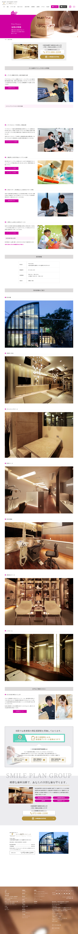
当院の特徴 (27, 6)
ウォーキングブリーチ (25, 912)
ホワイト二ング (24, 894)
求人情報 (6, 907)
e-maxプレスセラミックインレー (39, 894)
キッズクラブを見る (11, 233)
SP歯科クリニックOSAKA (57, 919)
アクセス (43, 6)
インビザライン (24, 898)
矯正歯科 (23, 896)
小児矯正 (23, 914)
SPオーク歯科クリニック (57, 915)
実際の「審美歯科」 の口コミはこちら (37, 759)
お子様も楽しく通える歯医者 (10, 903)
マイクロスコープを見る (11, 141)
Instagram (57, 925)
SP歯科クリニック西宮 (56, 916)
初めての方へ (20, 6)
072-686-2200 (52, 51)
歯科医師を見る (11, 200)
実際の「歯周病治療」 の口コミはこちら (56, 759)
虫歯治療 (23, 911)
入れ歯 (23, 907)
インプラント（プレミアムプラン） (39, 896)
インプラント (24, 891)
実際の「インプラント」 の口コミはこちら (19, 759)
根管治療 (23, 909)
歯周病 (23, 899)
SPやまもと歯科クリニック (57, 913)
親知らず (23, 903)
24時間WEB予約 (53, 57)
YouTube (57, 928)
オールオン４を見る (11, 172)
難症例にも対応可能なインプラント (11, 898)
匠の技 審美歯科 (7, 899)
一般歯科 (23, 904)
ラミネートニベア (37, 898)
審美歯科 (23, 893)
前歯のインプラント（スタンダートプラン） (41, 893)
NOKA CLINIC (54, 921)
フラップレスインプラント (38, 899)
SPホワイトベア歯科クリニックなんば (59, 918)
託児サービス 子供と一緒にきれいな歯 (11, 901)
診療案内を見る (11, 88)
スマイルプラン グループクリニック (10, 904)
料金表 (47, 6)
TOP (4, 6)
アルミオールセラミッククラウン (39, 891)
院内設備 (35, 901)
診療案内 (33, 6)
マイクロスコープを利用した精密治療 (11, 896)
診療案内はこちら (20, 711)
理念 (8, 6)
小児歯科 (23, 901)
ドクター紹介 (13, 6)
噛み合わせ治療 (25, 906)
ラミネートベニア (25, 917)
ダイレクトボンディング (26, 916)
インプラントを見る (11, 168)
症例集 (38, 6)
